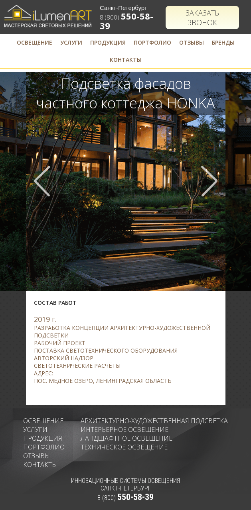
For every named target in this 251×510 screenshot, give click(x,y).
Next (209, 181)
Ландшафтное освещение (126, 438)
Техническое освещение (124, 447)
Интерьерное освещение (124, 429)
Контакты (126, 59)
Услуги (71, 42)
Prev (42, 181)
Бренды (223, 42)
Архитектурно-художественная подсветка (154, 420)
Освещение (34, 42)
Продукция (108, 42)
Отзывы (191, 42)
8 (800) (125, 498)
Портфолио (152, 42)
